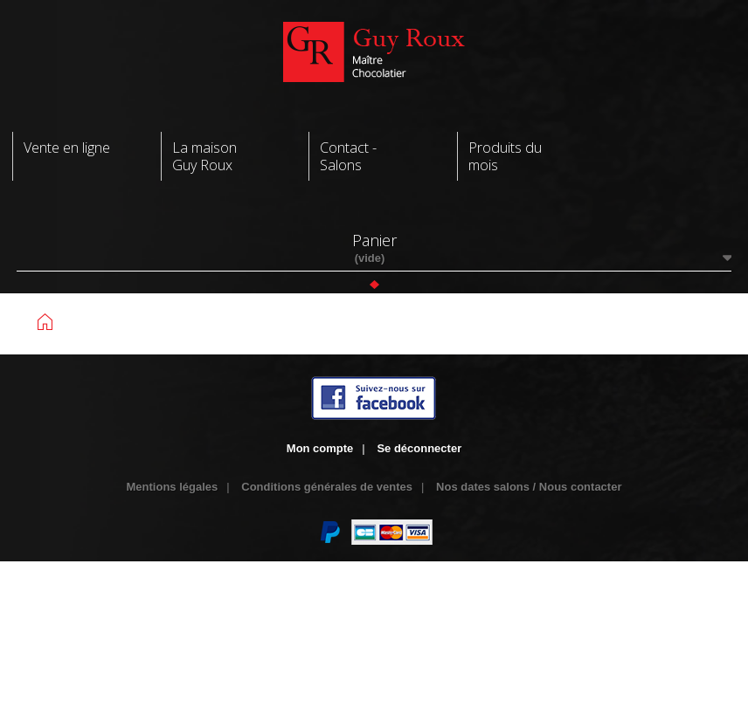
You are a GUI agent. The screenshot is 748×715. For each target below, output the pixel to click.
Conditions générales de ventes (326, 486)
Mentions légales (172, 486)
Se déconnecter (419, 448)
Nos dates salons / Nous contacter (528, 486)
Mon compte (320, 448)
